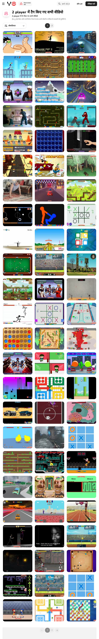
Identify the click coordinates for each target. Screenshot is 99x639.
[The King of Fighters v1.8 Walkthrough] (17, 363)
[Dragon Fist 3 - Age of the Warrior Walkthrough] (49, 42)
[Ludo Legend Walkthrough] (49, 610)
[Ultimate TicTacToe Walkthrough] (81, 437)
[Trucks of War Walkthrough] (17, 413)
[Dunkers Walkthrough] (81, 462)
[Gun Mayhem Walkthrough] (49, 92)
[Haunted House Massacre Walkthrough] (49, 536)
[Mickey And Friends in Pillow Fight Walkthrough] (49, 166)
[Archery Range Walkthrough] (81, 511)
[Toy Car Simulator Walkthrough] (17, 166)
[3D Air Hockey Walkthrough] (81, 314)
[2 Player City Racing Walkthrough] (49, 190)
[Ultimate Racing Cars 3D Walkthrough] (17, 487)
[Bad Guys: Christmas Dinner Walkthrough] (49, 363)
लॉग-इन (79, 4)
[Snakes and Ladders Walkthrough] (49, 339)
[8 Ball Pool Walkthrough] (17, 264)
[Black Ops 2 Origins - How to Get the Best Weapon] (49, 437)
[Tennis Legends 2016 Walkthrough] (81, 536)
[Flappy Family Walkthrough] (81, 388)
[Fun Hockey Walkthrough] (49, 413)
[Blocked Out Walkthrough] (17, 388)
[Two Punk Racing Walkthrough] (81, 92)
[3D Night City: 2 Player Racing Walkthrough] (81, 42)
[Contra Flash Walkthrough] (17, 586)
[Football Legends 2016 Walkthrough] (49, 264)
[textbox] (14, 25)
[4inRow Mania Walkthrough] (49, 141)
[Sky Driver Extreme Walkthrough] (17, 511)
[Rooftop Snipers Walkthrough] (49, 511)
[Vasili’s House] (17, 561)
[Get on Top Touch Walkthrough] (49, 215)
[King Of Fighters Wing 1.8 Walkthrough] (49, 289)
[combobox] (14, 25)
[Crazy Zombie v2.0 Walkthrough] (49, 561)
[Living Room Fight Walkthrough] (17, 116)
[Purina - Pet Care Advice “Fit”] (17, 190)
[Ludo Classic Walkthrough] (49, 388)
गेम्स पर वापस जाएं (27, 3)
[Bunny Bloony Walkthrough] (81, 363)
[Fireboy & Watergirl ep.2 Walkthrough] (49, 67)
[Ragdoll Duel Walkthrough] (17, 141)
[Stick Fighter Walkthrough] (17, 314)
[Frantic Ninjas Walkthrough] (81, 116)
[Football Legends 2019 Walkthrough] (49, 586)
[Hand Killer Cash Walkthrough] (81, 141)
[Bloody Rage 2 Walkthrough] (17, 536)
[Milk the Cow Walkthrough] (49, 487)
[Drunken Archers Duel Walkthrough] (17, 67)
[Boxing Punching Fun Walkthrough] (17, 610)
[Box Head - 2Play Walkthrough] (81, 339)
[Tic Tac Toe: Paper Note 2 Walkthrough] (49, 314)
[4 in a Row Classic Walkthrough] (17, 339)
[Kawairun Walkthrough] (81, 166)
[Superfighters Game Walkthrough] (49, 462)
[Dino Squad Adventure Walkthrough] (17, 289)
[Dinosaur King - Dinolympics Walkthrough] (49, 240)
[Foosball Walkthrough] (81, 67)
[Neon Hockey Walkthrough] (17, 215)
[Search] (59, 3)
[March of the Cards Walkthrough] (81, 413)
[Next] (57, 630)
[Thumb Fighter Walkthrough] (17, 42)
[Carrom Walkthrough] (81, 561)
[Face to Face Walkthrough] (81, 487)
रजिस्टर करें (91, 4)
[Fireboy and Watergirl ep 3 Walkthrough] (49, 116)
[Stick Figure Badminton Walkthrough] (81, 289)
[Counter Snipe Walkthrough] (81, 264)
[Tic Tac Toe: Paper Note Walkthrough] (81, 215)
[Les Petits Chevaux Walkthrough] (81, 240)
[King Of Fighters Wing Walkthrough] (17, 92)
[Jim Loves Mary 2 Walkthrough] (81, 190)
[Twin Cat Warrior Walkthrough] (17, 462)
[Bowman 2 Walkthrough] (17, 240)
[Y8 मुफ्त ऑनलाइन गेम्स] (11, 4)
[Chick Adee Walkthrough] (17, 437)
